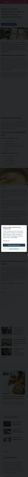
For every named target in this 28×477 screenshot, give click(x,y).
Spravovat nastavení (14, 248)
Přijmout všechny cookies (14, 245)
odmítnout (14, 236)
